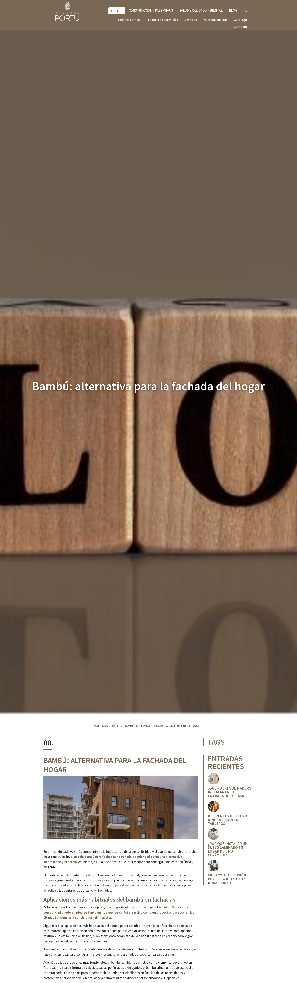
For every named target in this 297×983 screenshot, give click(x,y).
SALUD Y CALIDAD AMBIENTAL (201, 10)
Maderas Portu (106, 726)
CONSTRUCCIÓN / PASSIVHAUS (151, 10)
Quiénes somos (129, 19)
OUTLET (116, 11)
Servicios (190, 19)
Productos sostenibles (162, 19)
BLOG (233, 10)
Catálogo (240, 19)
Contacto (240, 26)
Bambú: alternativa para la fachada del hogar (162, 726)
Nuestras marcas (215, 19)
